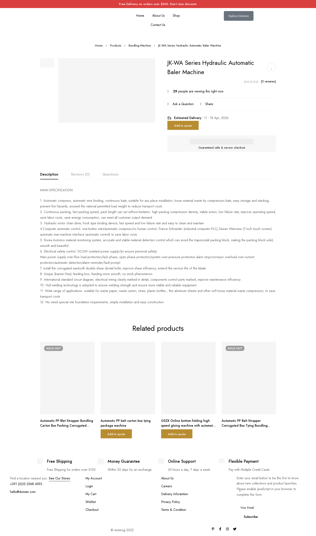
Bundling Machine (140, 45)
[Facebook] (220, 529)
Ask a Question (184, 104)
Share (211, 104)
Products (115, 45)
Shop (176, 15)
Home (140, 15)
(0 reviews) (268, 81)
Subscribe (251, 516)
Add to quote (185, 126)
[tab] (49, 174)
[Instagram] (227, 529)
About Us (158, 15)
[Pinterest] (213, 529)
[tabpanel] (158, 246)
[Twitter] (234, 529)
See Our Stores (59, 478)
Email (241, 500)
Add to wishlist (271, 67)
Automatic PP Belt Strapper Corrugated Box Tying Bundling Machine (245, 425)
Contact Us (158, 25)
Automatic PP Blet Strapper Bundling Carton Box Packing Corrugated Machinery (67, 425)
